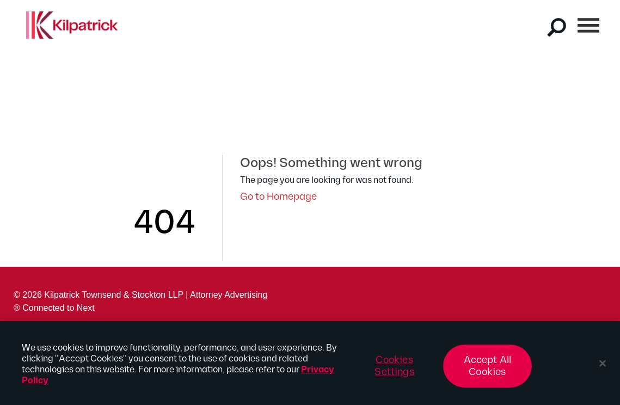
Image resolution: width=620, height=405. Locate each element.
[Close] (603, 369)
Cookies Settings (394, 371)
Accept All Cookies (488, 371)
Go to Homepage (278, 196)
